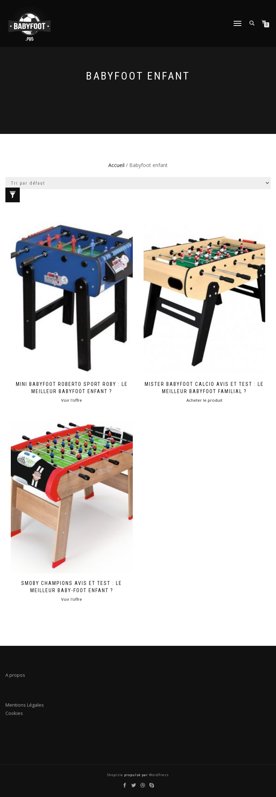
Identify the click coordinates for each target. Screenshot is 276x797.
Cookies (14, 713)
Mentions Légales (24, 705)
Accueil (116, 165)
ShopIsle (115, 775)
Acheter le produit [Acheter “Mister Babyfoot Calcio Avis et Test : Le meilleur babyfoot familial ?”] (204, 400)
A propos (15, 675)
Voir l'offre (71, 400)
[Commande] (138, 183)
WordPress (158, 775)
